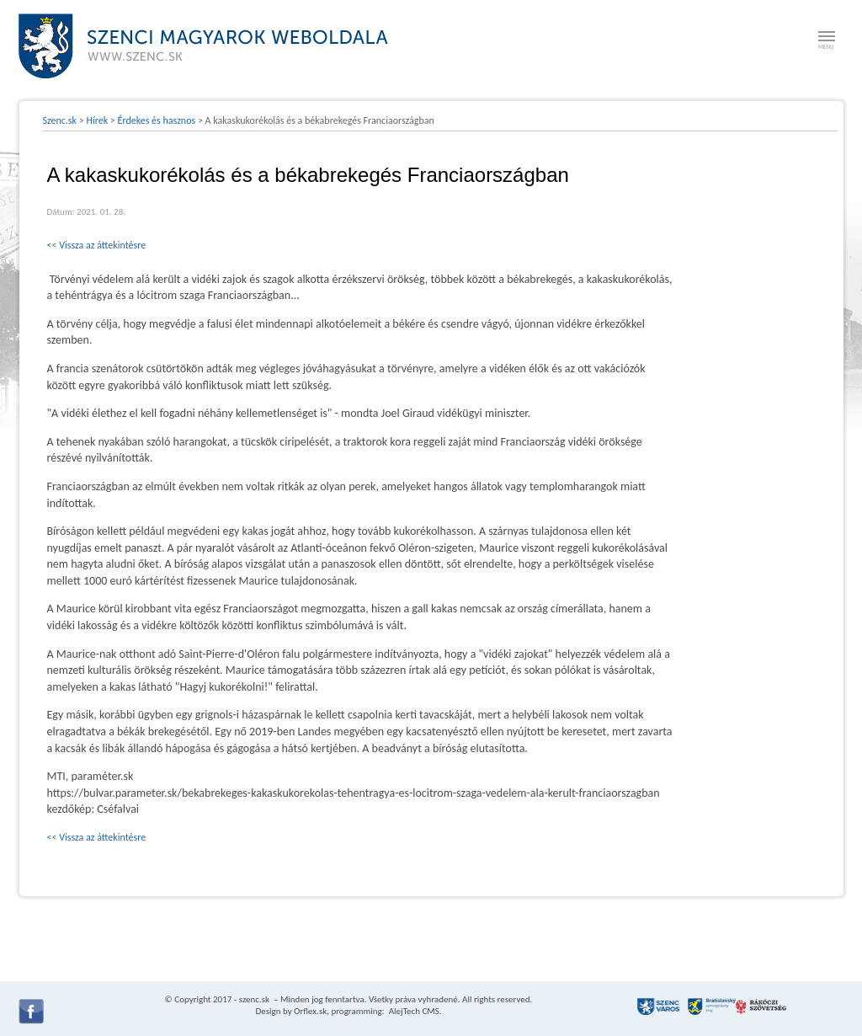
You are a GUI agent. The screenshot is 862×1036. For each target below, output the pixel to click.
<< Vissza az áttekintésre (96, 245)
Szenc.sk (60, 120)
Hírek (97, 120)
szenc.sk (254, 999)
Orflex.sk (310, 1011)
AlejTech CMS (412, 1011)
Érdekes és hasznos (157, 120)
